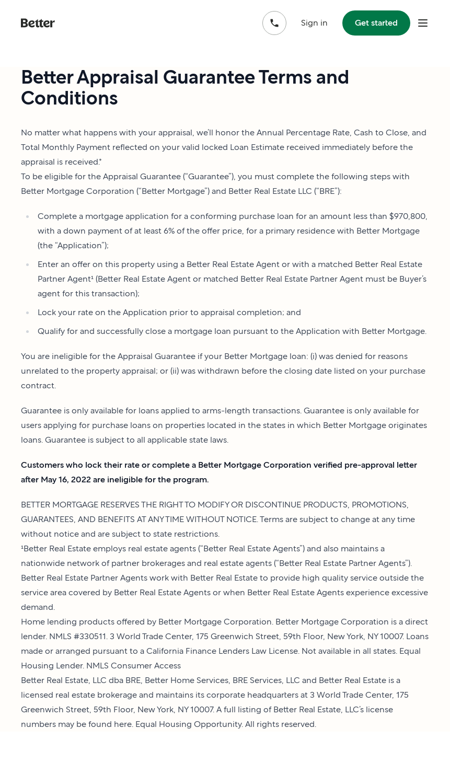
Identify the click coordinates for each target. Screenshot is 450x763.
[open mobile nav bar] (423, 23)
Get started (376, 22)
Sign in (314, 22)
